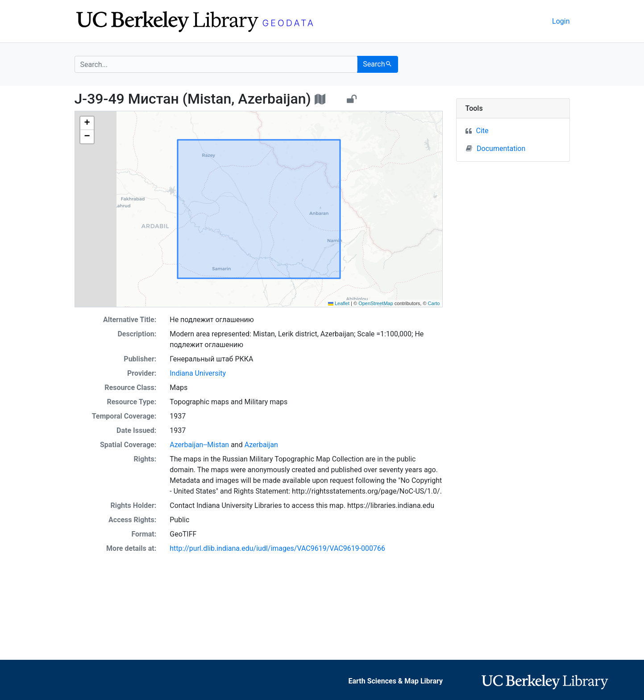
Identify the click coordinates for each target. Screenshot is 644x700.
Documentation (495, 148)
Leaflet (338, 303)
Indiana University (198, 373)
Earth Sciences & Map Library (396, 681)
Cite (482, 130)
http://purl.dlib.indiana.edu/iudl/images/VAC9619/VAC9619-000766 (277, 548)
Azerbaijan (261, 444)
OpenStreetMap (375, 303)
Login (560, 21)
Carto (434, 303)
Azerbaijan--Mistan (199, 444)
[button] (87, 123)
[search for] (216, 64)
